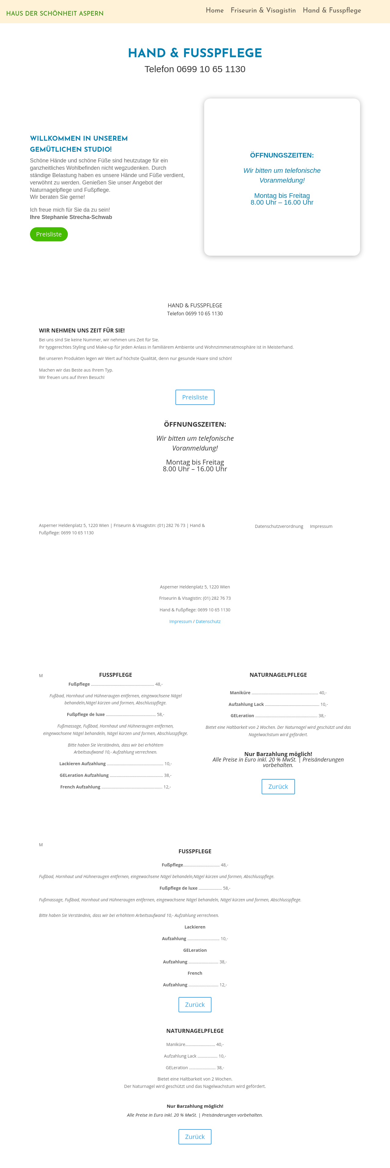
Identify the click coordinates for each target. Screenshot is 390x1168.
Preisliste (49, 234)
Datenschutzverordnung (279, 526)
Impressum (321, 526)
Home (215, 11)
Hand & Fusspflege (332, 11)
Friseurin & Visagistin (263, 11)
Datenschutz (208, 621)
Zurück (278, 786)
